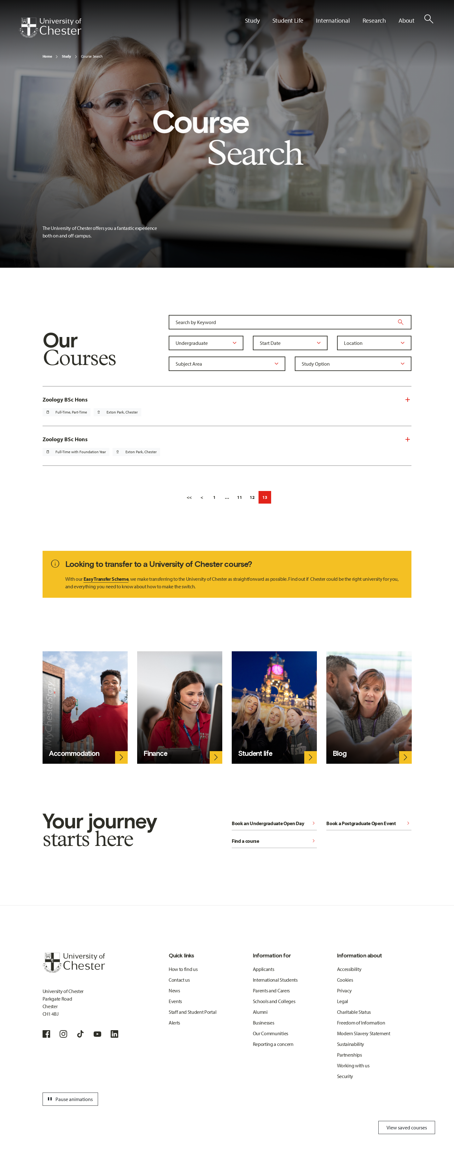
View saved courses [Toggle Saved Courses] (407, 1127)
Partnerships (349, 1055)
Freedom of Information (361, 1022)
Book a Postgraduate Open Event (368, 823)
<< (189, 497)
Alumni (260, 1012)
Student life (255, 753)
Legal (342, 1001)
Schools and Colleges (274, 1001)
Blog (339, 753)
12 (252, 497)
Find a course (274, 841)
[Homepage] (50, 28)
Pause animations (69, 1099)
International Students (275, 980)
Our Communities (270, 1033)
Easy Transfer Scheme (106, 579)
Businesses (263, 1022)
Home (47, 56)
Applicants (263, 969)
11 (239, 497)
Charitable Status (354, 1012)
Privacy (344, 990)
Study (66, 56)
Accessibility (349, 969)
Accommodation (74, 753)
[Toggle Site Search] (428, 19)
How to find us (183, 969)
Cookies (345, 980)
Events (175, 1001)
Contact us (179, 980)
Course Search (92, 56)
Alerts (174, 1022)
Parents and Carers (271, 990)
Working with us (353, 1065)
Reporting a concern (273, 1044)
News (174, 990)
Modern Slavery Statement (363, 1033)
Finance (155, 753)
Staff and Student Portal (192, 1012)
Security (345, 1076)
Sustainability (350, 1044)
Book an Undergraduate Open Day (274, 823)
